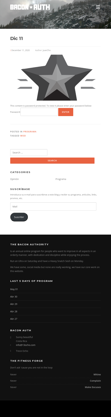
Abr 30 (13, 296)
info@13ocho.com (25, 345)
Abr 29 (13, 304)
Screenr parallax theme (47, 411)
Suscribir (19, 217)
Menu (98, 6)
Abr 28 (13, 311)
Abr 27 (13, 318)
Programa (30, 131)
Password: (34, 112)
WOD (23, 135)
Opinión (14, 179)
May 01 (14, 289)
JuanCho (47, 50)
